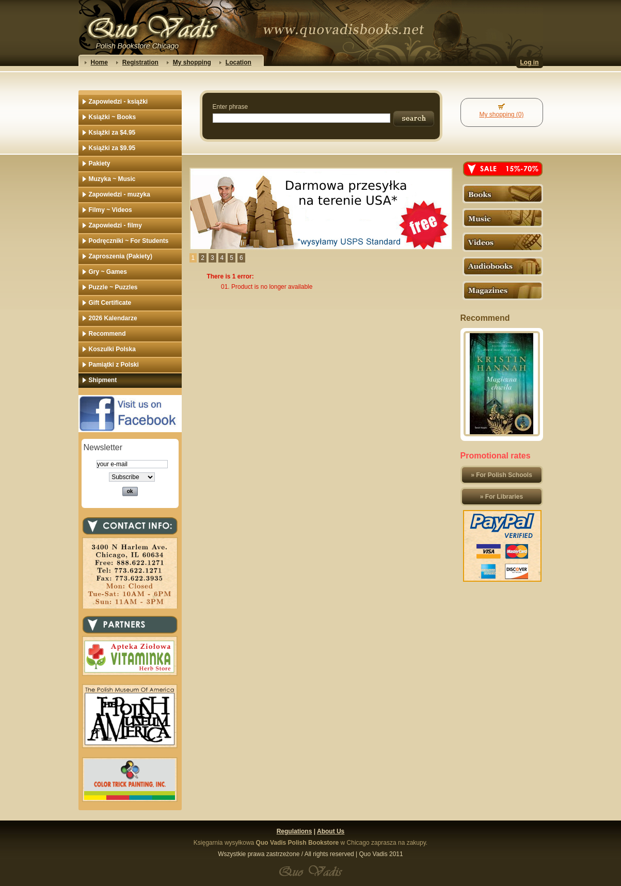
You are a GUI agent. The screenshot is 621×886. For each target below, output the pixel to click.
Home (99, 62)
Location (238, 62)
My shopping (192, 62)
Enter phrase (230, 106)
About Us (330, 831)
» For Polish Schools (501, 475)
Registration (140, 62)
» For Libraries (501, 496)
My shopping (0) (501, 114)
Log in (529, 62)
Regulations (294, 831)
